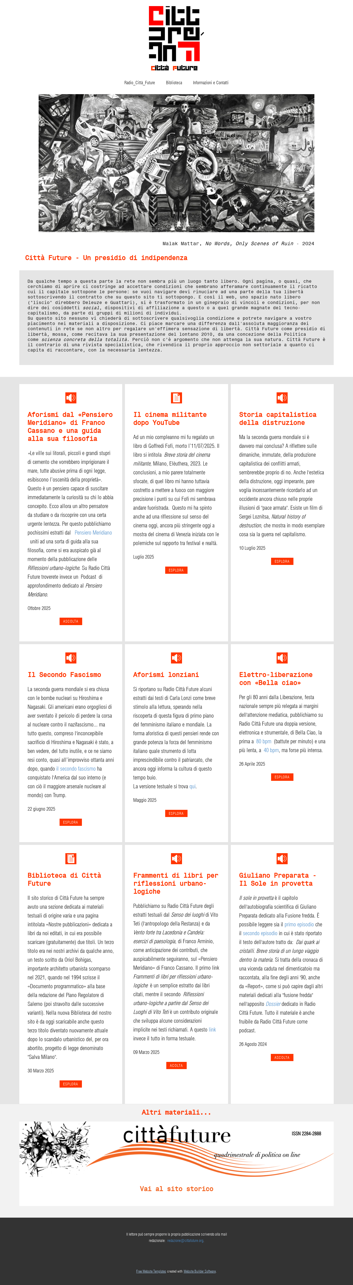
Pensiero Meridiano (93, 532)
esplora (282, 561)
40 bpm (271, 750)
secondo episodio (260, 933)
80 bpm (263, 741)
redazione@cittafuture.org (185, 1240)
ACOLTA (176, 1065)
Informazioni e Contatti (211, 82)
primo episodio (299, 924)
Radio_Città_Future (139, 82)
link (212, 1029)
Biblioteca (174, 82)
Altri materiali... (176, 1112)
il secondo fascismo (76, 768)
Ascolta (70, 621)
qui (192, 786)
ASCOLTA (282, 1057)
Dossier (273, 1004)
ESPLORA (176, 570)
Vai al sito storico (176, 1189)
